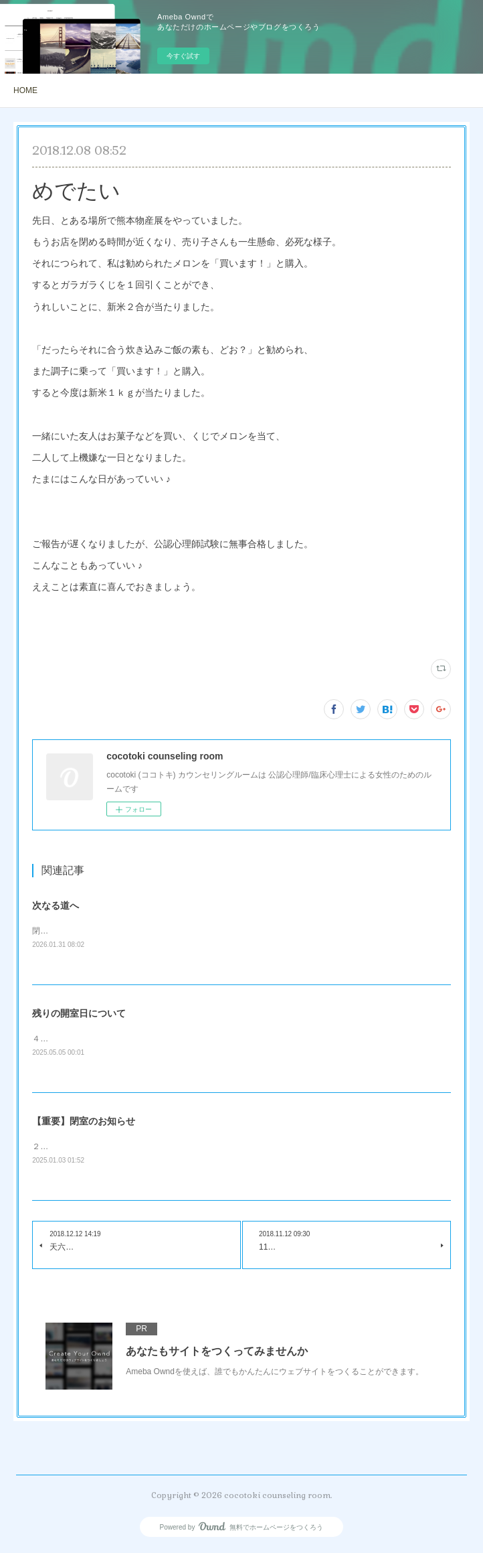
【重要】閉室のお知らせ (83, 1123)
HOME (25, 90)
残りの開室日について (79, 1014)
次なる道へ (55, 905)
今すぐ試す (183, 56)
